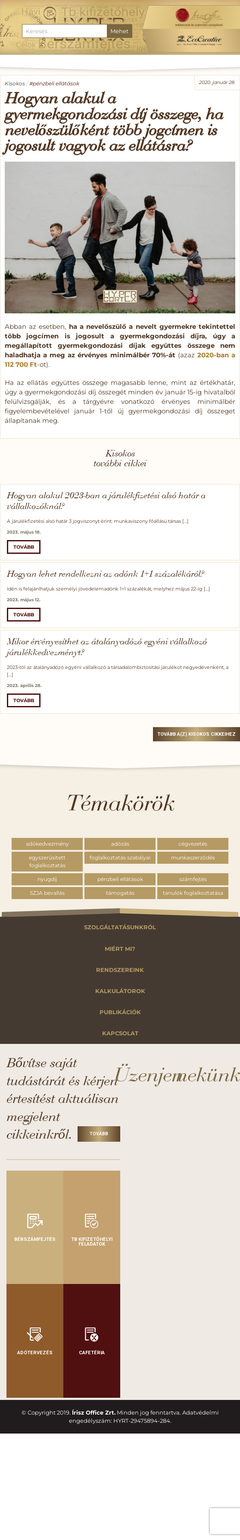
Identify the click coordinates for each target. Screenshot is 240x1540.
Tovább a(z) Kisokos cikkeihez (196, 734)
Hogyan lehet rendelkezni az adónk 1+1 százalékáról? (105, 574)
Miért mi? (120, 949)
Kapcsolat (120, 1033)
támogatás (120, 893)
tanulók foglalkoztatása (193, 893)
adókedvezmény (47, 843)
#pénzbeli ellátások (54, 83)
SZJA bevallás (47, 893)
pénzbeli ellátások (120, 879)
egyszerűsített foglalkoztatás (47, 861)
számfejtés (193, 879)
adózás (120, 843)
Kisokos (15, 83)
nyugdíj (47, 879)
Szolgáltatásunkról (120, 927)
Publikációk (120, 1012)
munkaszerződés (193, 857)
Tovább (23, 547)
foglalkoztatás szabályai (120, 857)
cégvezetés (192, 843)
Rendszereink (120, 970)
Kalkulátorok (120, 991)
